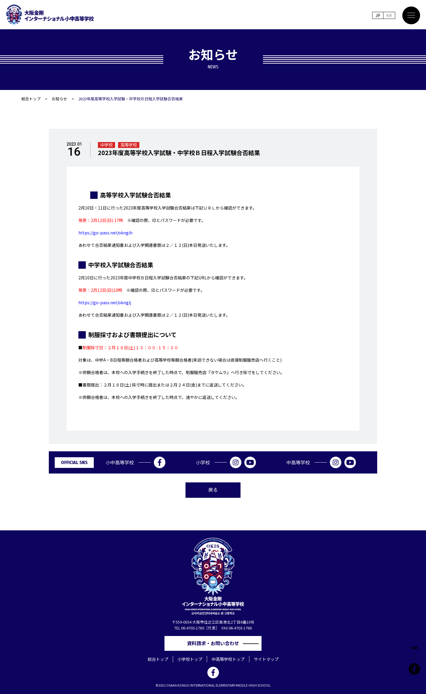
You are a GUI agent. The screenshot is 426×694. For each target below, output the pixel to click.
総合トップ (31, 99)
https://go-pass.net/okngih (105, 233)
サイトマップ (266, 659)
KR (389, 15)
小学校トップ (190, 659)
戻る (213, 489)
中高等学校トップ (228, 659)
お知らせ (59, 99)
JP (377, 15)
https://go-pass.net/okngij (104, 302)
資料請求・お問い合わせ (215, 643)
